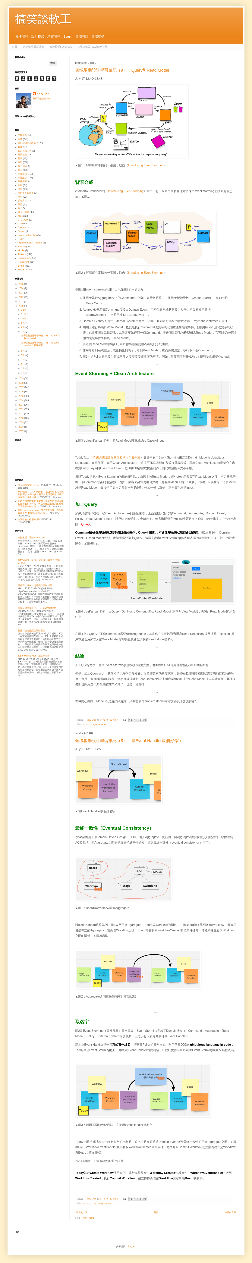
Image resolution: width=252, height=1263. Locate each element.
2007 (21, 431)
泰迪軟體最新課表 (33, 46)
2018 (21, 383)
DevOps (22, 227)
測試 (20, 189)
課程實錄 (22, 200)
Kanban (22, 246)
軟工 (20, 170)
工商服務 (22, 135)
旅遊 (20, 162)
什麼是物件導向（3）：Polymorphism (37, 608)
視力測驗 (22, 166)
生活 (20, 139)
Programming (104, 1203)
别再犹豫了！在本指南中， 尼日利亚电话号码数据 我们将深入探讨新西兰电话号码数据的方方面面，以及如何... (41, 494)
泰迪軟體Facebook (61, 46)
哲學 (20, 158)
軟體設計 (87, 724)
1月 (23, 373)
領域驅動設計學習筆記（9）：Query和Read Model (122, 70)
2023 (21, 292)
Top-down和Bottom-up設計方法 (33, 655)
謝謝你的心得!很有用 (28, 519)
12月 (24, 310)
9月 (23, 323)
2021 (21, 301)
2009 (21, 422)
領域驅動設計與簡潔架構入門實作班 (116, 457)
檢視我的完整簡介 (42, 98)
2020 (21, 306)
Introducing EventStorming (146, 165)
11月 (24, 314)
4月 (23, 360)
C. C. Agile (23, 219)
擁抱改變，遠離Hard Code (31, 537)
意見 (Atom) (88, 1218)
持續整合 (22, 154)
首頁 (14, 46)
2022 (21, 297)
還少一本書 (23, 212)
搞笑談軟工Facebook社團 (92, 46)
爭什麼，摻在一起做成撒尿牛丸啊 (35, 585)
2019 (21, 378)
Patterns (22, 254)
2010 (21, 418)
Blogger (131, 1246)
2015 (21, 396)
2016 (21, 391)
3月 (23, 364)
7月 (23, 332)
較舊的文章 (230, 1212)
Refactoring (23, 262)
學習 (20, 204)
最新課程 (22, 181)
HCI (105, 724)
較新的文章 (81, 1212)
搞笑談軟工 (43, 19)
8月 (23, 327)
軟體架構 (22, 173)
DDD (100, 724)
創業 (20, 185)
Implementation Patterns (30, 242)
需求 (20, 197)
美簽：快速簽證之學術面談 (31, 630)
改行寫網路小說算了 (28, 143)
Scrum (21, 266)
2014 (21, 400)
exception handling (27, 235)
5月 (23, 355)
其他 (20, 147)
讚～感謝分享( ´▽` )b (28, 485)
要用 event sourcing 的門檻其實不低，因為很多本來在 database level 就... (40, 511)
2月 (23, 368)
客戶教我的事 (24, 150)
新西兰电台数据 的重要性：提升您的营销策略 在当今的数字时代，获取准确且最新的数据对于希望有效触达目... (41, 504)
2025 (21, 284)
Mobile (21, 250)
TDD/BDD (23, 269)
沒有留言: (115, 720)
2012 (21, 409)
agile (95, 724)
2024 (21, 288)
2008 (21, 426)
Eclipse (21, 231)
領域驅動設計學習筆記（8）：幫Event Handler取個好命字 (128, 740)
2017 (21, 387)
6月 (23, 351)
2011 (21, 413)
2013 (21, 404)
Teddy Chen (43, 93)
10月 (24, 318)
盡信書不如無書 (26, 193)
